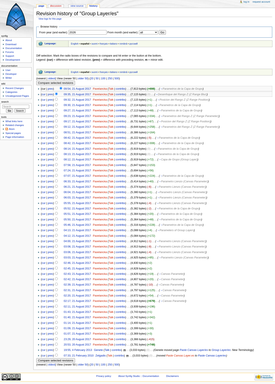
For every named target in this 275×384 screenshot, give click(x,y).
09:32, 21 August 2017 (77, 99)
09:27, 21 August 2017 (77, 110)
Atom (12, 129)
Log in (246, 1)
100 (103, 78)
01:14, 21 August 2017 (77, 322)
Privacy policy (103, 376)
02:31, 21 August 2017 (77, 290)
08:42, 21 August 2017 (77, 137)
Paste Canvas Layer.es (180, 355)
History (93, 6)
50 (97, 78)
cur (44, 94)
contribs (120, 88)
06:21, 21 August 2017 (77, 186)
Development (12, 59)
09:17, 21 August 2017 (77, 121)
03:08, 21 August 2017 (77, 246)
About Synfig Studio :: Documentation (138, 376)
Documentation (13, 48)
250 (110, 78)
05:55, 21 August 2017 (77, 203)
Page (41, 6)
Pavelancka (100, 88)
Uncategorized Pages (17, 96)
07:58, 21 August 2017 (77, 165)
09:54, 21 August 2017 (77, 88)
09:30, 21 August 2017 (77, 105)
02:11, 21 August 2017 (77, 306)
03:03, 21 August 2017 (77, 257)
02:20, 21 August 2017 (77, 295)
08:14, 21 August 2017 (77, 148)
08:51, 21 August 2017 (77, 132)
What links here (13, 121)
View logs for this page (49, 18)
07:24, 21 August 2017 (77, 170)
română (123, 43)
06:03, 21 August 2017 (77, 197)
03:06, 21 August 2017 (77, 252)
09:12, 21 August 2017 (77, 126)
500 (116, 78)
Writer (8, 78)
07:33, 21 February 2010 (79, 355)
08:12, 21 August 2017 (77, 159)
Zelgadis (100, 355)
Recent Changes (14, 88)
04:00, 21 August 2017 (77, 241)
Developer (11, 74)
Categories (11, 92)
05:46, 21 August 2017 (77, 224)
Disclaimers (172, 376)
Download (10, 44)
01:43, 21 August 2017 (77, 311)
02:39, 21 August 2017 (77, 284)
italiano (113, 43)
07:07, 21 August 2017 (77, 175)
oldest (51, 78)
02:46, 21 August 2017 (77, 262)
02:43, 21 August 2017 (77, 273)
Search (5, 101)
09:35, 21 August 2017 (77, 94)
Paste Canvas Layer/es (194, 350)
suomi (95, 43)
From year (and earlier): (53, 32)
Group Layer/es (221, 350)
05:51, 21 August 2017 (77, 213)
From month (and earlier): (122, 32)
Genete (98, 350)
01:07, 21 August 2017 (77, 333)
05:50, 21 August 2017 (77, 219)
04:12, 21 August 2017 (77, 235)
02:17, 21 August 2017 (77, 301)
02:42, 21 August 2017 (77, 279)
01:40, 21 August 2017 (77, 317)
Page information (14, 137)
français (104, 43)
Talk (111, 88)
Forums (9, 52)
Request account (261, 1)
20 (91, 78)
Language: (50, 43)
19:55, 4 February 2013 (78, 350)
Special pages (13, 133)
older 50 (83, 78)
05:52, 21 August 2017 (77, 208)
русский (133, 43)
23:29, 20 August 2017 (77, 339)
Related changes (14, 125)
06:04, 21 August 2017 (77, 192)
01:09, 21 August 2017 (77, 328)
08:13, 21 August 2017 (77, 154)
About (8, 40)
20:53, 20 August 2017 (77, 344)
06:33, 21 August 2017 (77, 181)
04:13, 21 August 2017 (77, 230)
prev (50, 88)
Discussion (55, 6)
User (8, 70)
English (74, 43)
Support (9, 56)
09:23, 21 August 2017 (77, 116)
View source (76, 6)
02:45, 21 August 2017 (77, 268)
